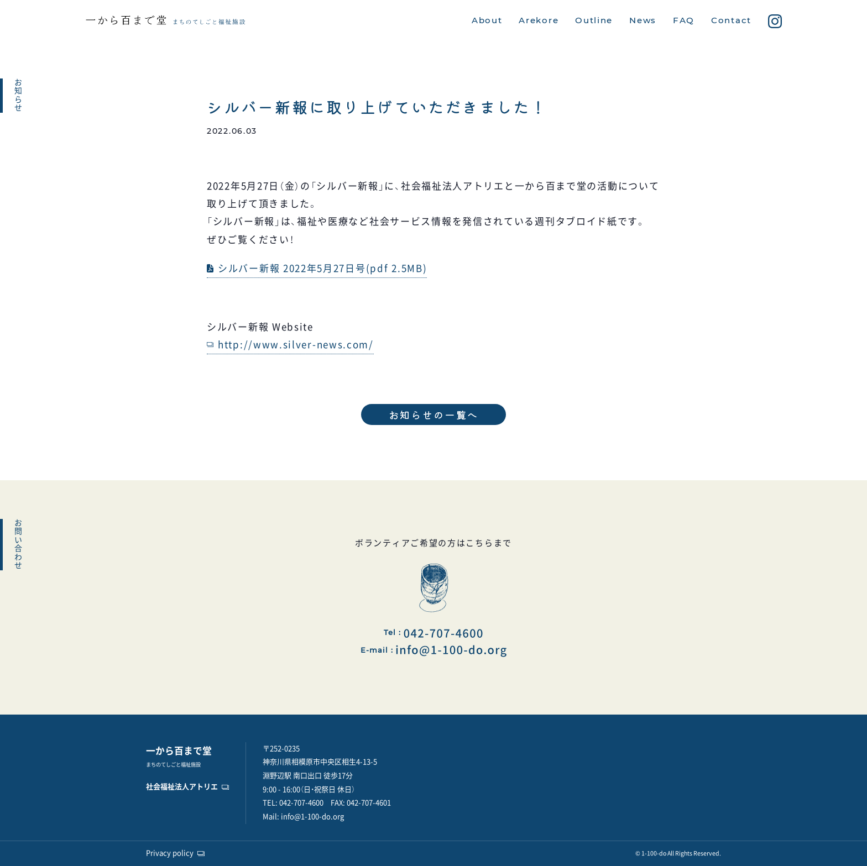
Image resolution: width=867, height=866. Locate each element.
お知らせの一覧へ (434, 414)
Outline (594, 20)
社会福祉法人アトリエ (182, 786)
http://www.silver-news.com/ (296, 344)
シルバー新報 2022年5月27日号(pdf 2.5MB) (322, 268)
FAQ (683, 20)
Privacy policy (170, 853)
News (642, 20)
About (487, 20)
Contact (731, 20)
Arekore (538, 20)
